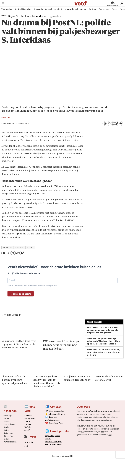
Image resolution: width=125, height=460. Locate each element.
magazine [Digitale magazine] (53, 435)
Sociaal (48, 9)
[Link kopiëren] (117, 123)
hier (82, 432)
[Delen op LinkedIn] (113, 123)
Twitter (27, 424)
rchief (48, 438)
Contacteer (53, 423)
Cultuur (92, 9)
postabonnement (52, 420)
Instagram (28, 418)
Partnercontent (10, 442)
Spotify (27, 430)
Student (58, 9)
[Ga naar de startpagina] (80, 3)
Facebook (28, 415)
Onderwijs (38, 9)
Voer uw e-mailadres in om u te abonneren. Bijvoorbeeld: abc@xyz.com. (32, 286)
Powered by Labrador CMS (62, 456)
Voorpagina (6, 9)
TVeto (114, 9)
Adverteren (53, 414)
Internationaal (71, 9)
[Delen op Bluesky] (121, 123)
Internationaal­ (9, 424)
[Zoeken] (122, 3)
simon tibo (7, 247)
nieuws (30, 247)
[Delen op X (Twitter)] (109, 123)
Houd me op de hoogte (20, 294)
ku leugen (19, 247)
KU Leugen (8, 436)
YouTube (28, 427)
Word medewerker (112, 5)
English (6, 439)
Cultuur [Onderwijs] (7, 430)
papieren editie (55, 444)
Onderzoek (104, 9)
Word (51, 411)
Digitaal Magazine (23, 9)
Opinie (83, 9)
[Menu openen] (3, 3)
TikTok (27, 421)
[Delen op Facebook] (104, 123)
